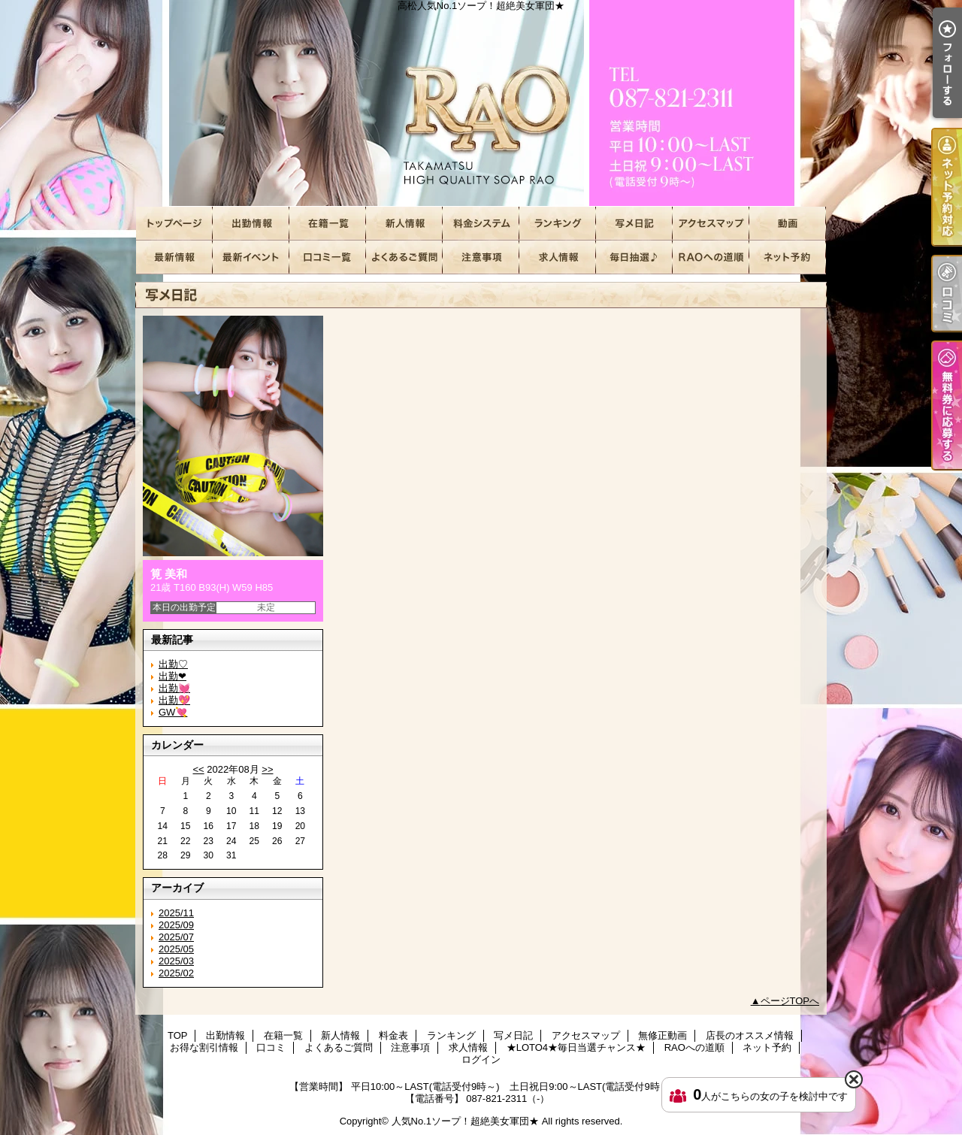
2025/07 (176, 937)
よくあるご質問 (404, 257)
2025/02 (176, 973)
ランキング (557, 224)
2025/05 (176, 949)
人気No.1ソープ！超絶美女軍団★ (465, 1121)
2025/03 (176, 961)
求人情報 (557, 257)
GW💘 (173, 712)
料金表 (481, 224)
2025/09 (176, 925)
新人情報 (404, 224)
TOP (174, 224)
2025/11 (176, 913)
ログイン (481, 1059)
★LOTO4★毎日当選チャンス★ (634, 257)
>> (267, 769)
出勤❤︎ (172, 676)
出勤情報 (251, 224)
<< (198, 769)
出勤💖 (174, 700)
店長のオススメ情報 (174, 257)
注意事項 (481, 257)
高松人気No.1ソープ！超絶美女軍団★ (481, 103)
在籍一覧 (327, 224)
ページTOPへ (790, 1000)
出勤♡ (173, 664)
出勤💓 (174, 688)
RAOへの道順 (711, 257)
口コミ (327, 257)
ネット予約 (787, 257)
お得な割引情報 (251, 257)
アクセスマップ (711, 224)
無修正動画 (787, 224)
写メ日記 (634, 224)
